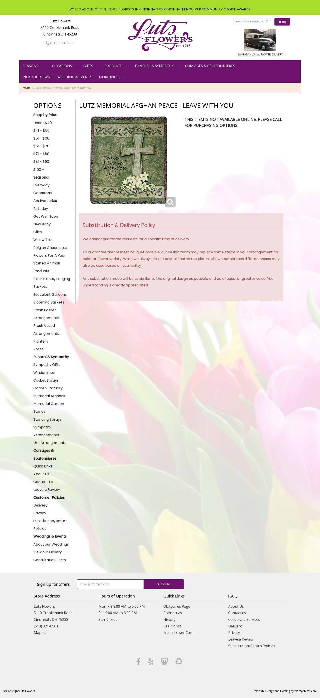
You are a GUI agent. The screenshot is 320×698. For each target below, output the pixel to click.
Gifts (88, 65)
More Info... (109, 77)
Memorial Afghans (49, 395)
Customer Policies (49, 497)
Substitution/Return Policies (50, 524)
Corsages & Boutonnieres (210, 65)
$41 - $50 (41, 130)
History (169, 619)
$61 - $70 (41, 146)
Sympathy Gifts (46, 364)
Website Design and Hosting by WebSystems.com (285, 691)
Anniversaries (45, 200)
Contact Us (43, 481)
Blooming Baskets (48, 302)
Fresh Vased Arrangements (46, 329)
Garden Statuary (48, 388)
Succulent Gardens (50, 294)
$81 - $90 (41, 161)
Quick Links (42, 466)
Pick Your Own (37, 77)
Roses (38, 349)
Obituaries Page (176, 606)
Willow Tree (43, 239)
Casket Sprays (46, 380)
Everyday (41, 185)
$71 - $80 (41, 153)
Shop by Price (45, 114)
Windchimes (44, 372)
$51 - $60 (41, 138)
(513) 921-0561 (60, 43)
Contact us (237, 612)
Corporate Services (244, 619)
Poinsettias (172, 612)
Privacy (39, 513)
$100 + (38, 169)
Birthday (40, 208)
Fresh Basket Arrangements (46, 314)
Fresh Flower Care (178, 632)
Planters (40, 341)
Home (26, 88)
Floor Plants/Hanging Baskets (51, 282)
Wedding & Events (74, 77)
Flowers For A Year (49, 255)
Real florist (172, 626)
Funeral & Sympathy (154, 65)
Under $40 (42, 122)
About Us (41, 474)
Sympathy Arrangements (46, 431)
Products (114, 65)
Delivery (40, 505)
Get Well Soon (45, 216)
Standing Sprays (47, 419)
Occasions (62, 65)
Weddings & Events (50, 536)
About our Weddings (51, 544)
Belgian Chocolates (50, 247)
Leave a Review (46, 489)
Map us (40, 632)
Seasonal (32, 65)
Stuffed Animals (47, 263)
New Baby (42, 224)
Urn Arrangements (49, 442)
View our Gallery (47, 552)
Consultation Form (49, 559)
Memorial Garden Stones (48, 407)
